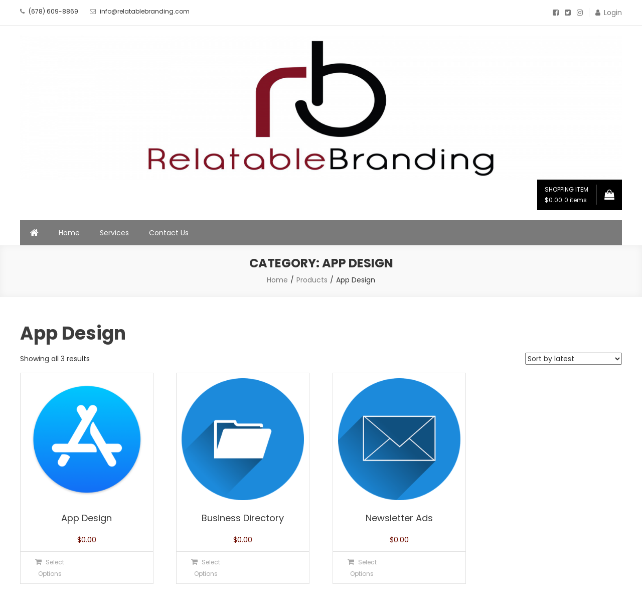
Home (69, 233)
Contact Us (169, 233)
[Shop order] (573, 359)
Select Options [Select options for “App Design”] (51, 568)
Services (114, 233)
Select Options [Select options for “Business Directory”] (207, 568)
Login (613, 12)
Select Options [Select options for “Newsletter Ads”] (363, 568)
